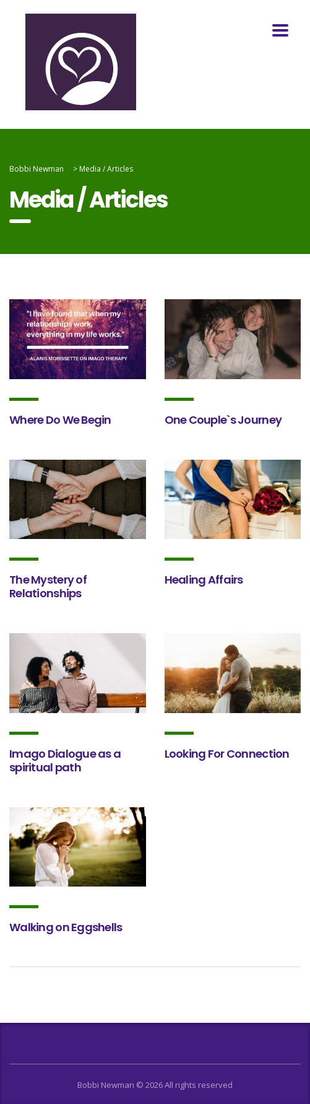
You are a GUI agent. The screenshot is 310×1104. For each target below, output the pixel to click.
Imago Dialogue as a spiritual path (65, 760)
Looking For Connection (227, 753)
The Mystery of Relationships (48, 586)
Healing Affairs (204, 579)
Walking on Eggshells (66, 927)
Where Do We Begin (60, 419)
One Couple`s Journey (223, 419)
